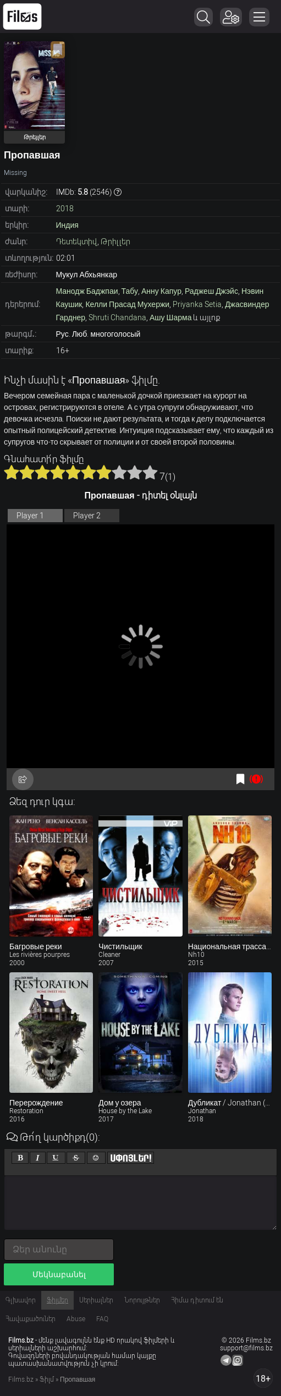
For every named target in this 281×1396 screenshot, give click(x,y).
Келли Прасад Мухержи (127, 304)
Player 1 (30, 515)
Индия (67, 225)
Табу (130, 291)
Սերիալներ (96, 1300)
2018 (65, 208)
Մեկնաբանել (59, 1274)
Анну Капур (161, 291)
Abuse (76, 1319)
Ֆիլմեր (57, 1300)
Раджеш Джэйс (211, 291)
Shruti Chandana (117, 317)
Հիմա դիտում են (197, 1300)
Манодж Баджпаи (87, 291)
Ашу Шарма (170, 317)
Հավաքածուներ (30, 1319)
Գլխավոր (20, 1300)
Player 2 (87, 515)
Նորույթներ (142, 1300)
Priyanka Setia (197, 304)
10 (150, 472)
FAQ (102, 1319)
